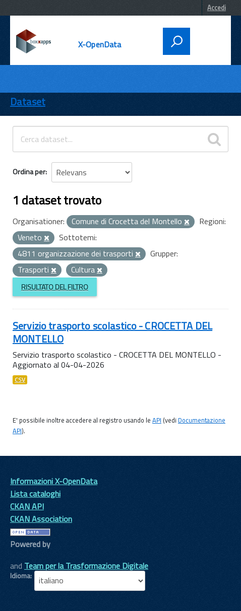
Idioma (20, 576)
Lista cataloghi (35, 494)
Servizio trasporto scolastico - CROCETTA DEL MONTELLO (112, 332)
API (156, 420)
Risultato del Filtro (54, 287)
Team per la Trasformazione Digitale (86, 566)
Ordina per (29, 171)
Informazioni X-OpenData (53, 481)
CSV (20, 379)
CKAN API (27, 506)
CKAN (27, 555)
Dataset (27, 101)
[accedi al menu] (207, 40)
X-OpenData (100, 44)
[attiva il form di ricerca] (176, 41)
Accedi (216, 8)
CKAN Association (41, 519)
